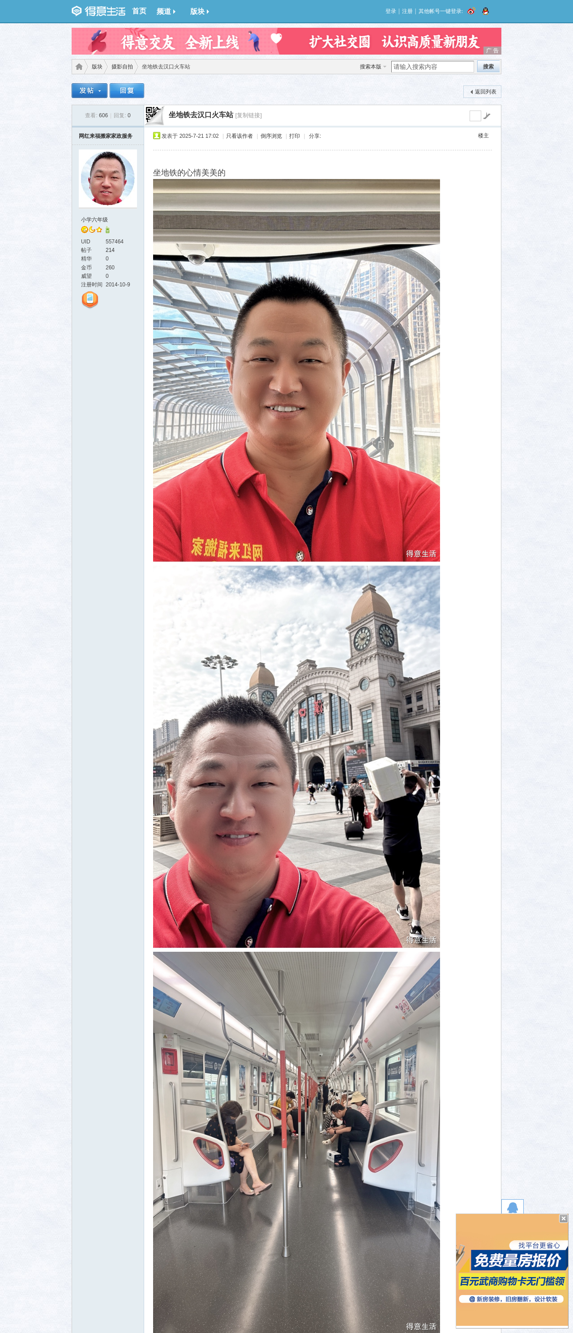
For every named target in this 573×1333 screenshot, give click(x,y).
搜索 (488, 67)
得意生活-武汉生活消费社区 (77, 67)
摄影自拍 (122, 67)
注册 (407, 11)
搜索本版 (370, 67)
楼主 (483, 135)
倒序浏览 (271, 136)
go (486, 116)
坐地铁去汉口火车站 (201, 115)
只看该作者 (239, 136)
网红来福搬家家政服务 (106, 136)
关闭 (563, 1218)
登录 (390, 11)
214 (110, 250)
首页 (139, 11)
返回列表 (485, 92)
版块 (199, 11)
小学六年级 (94, 220)
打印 (294, 136)
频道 (166, 11)
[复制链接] (248, 115)
